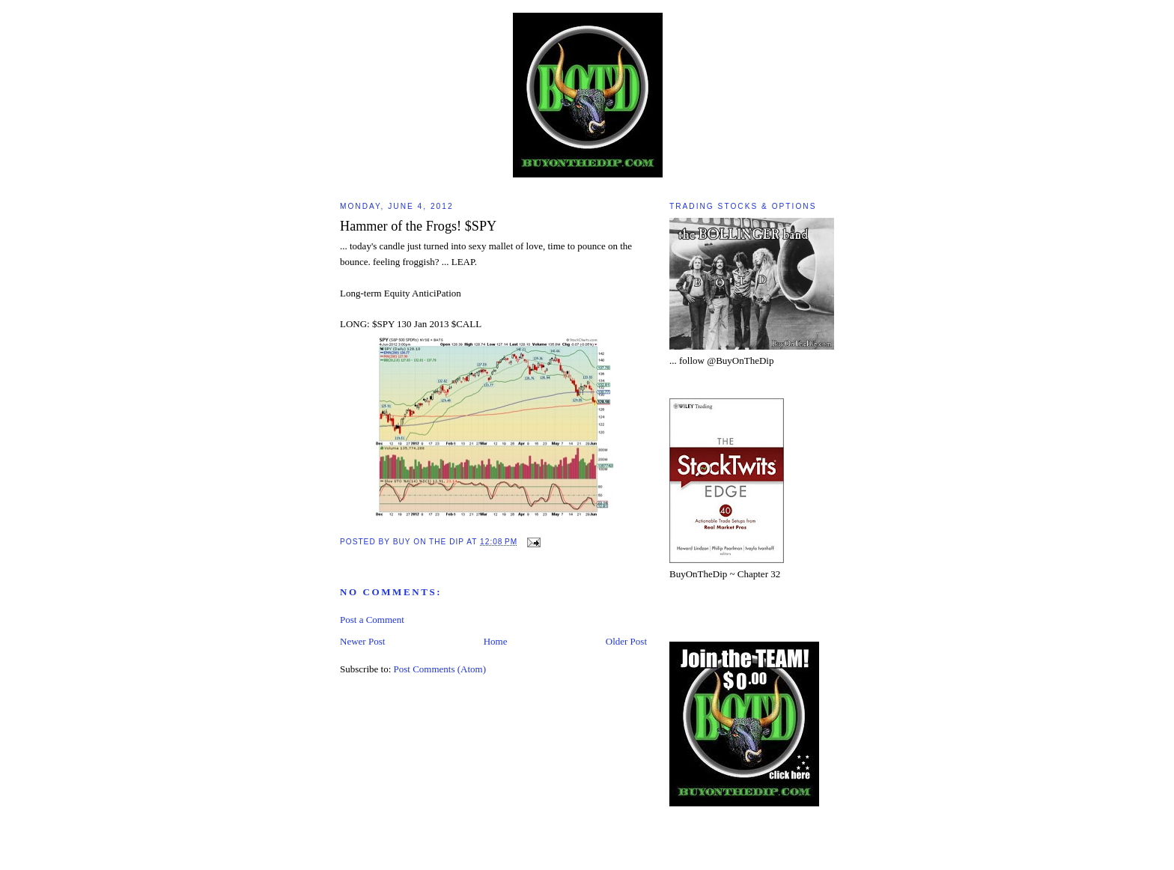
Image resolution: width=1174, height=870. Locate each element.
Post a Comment (372, 619)
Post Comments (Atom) (440, 669)
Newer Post (362, 641)
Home (496, 641)
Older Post (626, 641)
